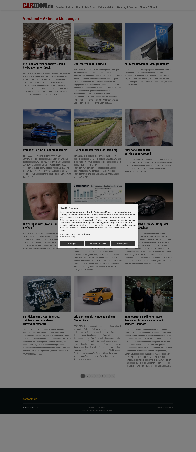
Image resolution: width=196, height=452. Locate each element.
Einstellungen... (72, 244)
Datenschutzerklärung (67, 237)
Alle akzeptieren (122, 244)
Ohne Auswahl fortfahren (97, 244)
